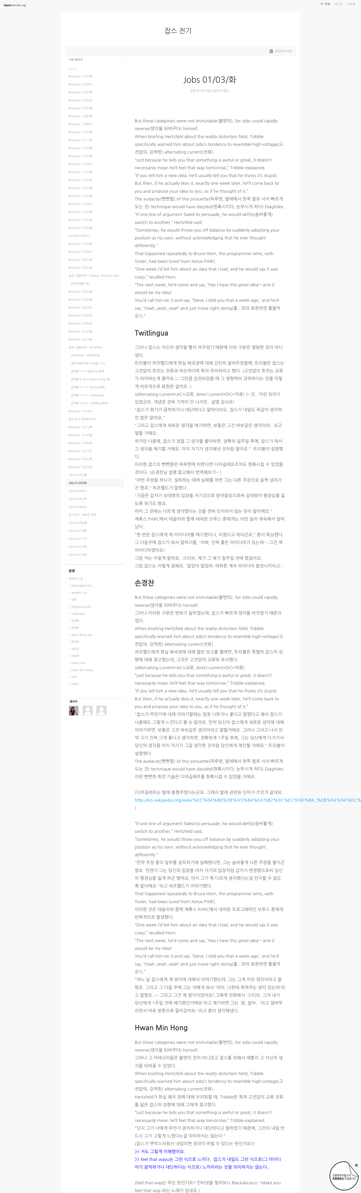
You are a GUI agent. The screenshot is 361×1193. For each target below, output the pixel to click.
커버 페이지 (76, 59)
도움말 (351, 4)
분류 (72, 571)
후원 (327, 4)
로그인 (339, 4)
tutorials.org (15, 5)
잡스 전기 (179, 31)
